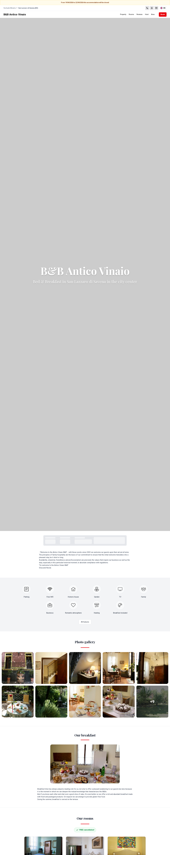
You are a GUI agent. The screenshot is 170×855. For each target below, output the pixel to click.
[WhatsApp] (152, 8)
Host (147, 14)
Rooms (131, 14)
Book (163, 14)
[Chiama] (147, 8)
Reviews (139, 14)
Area (152, 14)
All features (85, 622)
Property (123, 14)
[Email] (156, 8)
